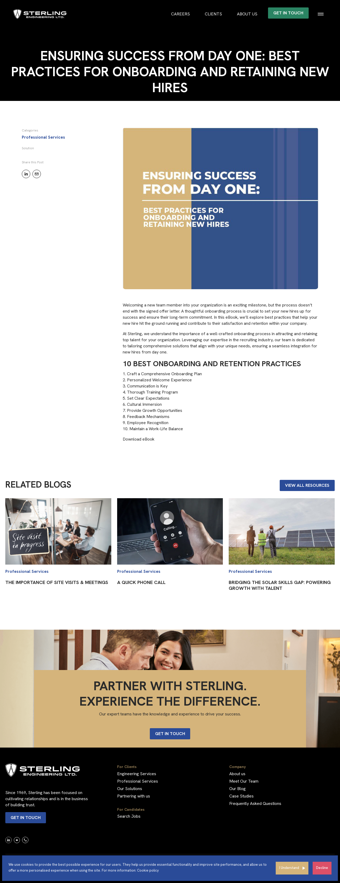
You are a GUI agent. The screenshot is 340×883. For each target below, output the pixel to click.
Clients (213, 14)
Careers (180, 14)
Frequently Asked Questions (255, 803)
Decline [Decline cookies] (322, 867)
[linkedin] (26, 174)
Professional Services (137, 781)
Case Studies (241, 796)
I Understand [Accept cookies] (289, 867)
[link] (8, 839)
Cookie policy (148, 870)
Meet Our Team (243, 781)
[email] (36, 174)
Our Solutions (129, 788)
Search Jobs (129, 816)
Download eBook (138, 439)
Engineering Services (136, 774)
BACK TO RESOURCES (29, 107)
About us (247, 14)
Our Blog (237, 788)
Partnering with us (133, 796)
